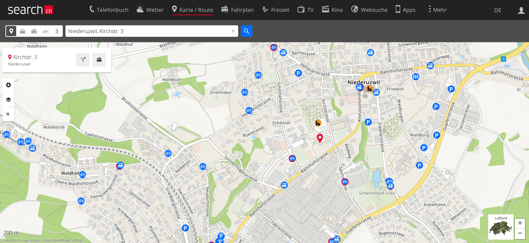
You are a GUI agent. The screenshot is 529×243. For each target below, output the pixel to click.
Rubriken (8, 85)
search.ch (13, 240)
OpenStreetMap (56, 240)
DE (497, 10)
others (77, 240)
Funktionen (8, 114)
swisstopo (31, 240)
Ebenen (8, 100)
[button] (520, 224)
